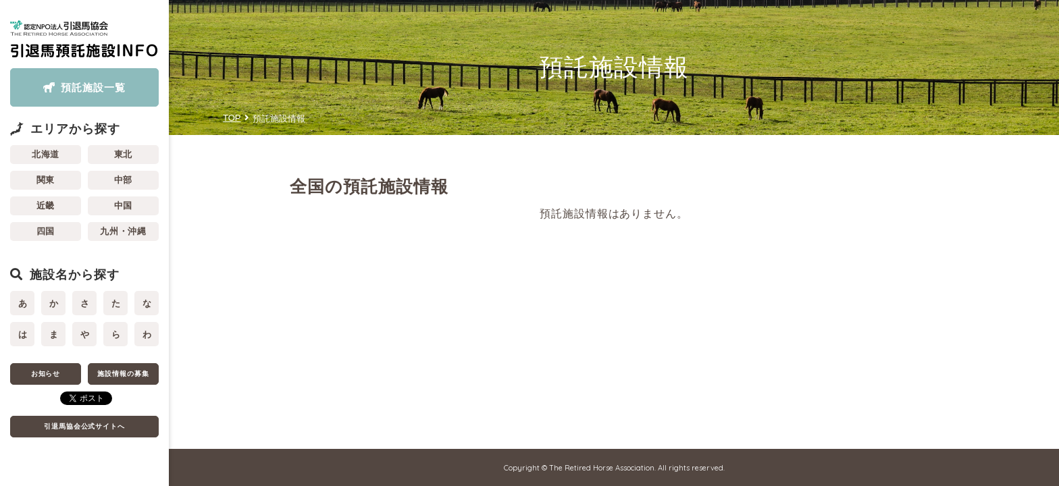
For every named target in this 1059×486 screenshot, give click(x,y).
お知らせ (46, 373)
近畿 (45, 205)
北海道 (46, 154)
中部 (123, 180)
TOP (232, 118)
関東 (45, 180)
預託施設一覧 (93, 87)
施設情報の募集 (123, 373)
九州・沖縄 (123, 231)
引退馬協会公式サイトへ (85, 426)
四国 (45, 231)
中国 (123, 205)
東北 (123, 154)
